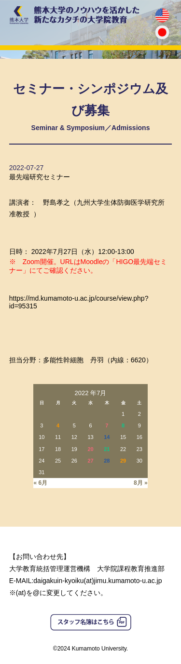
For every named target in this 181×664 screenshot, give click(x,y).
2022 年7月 (91, 393)
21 (107, 449)
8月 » (141, 482)
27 (90, 461)
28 (107, 461)
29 (123, 461)
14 (107, 437)
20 (90, 449)
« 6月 (40, 482)
